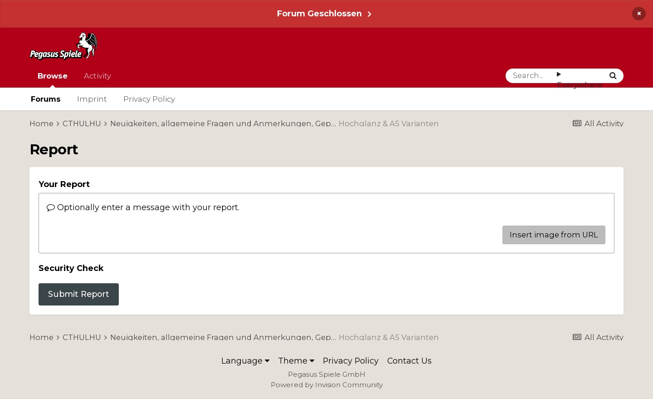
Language (245, 360)
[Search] (531, 76)
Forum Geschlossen (319, 13)
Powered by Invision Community (327, 384)
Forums (46, 98)
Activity (97, 75)
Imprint (92, 98)
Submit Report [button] (78, 294)
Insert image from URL (554, 234)
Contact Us (409, 360)
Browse (53, 79)
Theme (296, 360)
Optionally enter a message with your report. (143, 207)
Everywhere (579, 84)
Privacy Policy (149, 98)
